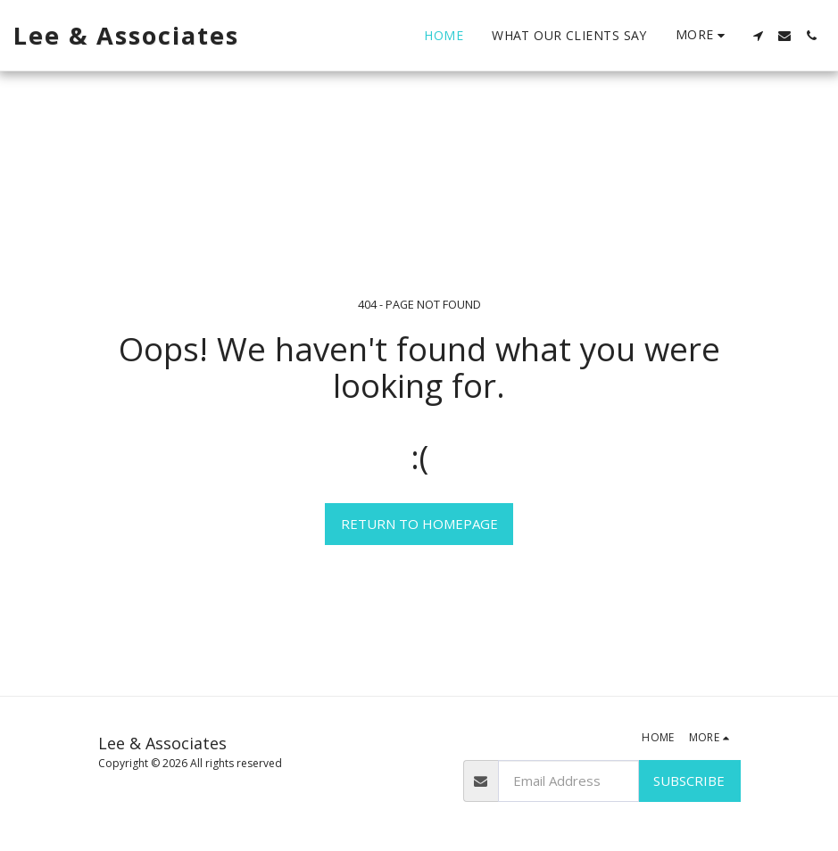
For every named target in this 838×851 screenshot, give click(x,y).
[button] (757, 35)
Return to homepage (419, 524)
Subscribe (689, 780)
